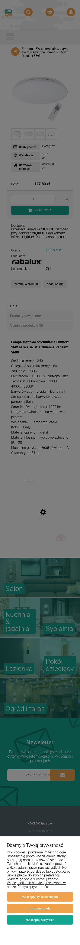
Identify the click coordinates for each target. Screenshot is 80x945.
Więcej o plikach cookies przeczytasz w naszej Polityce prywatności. (36, 885)
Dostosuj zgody (40, 908)
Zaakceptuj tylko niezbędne (40, 897)
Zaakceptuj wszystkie (40, 920)
